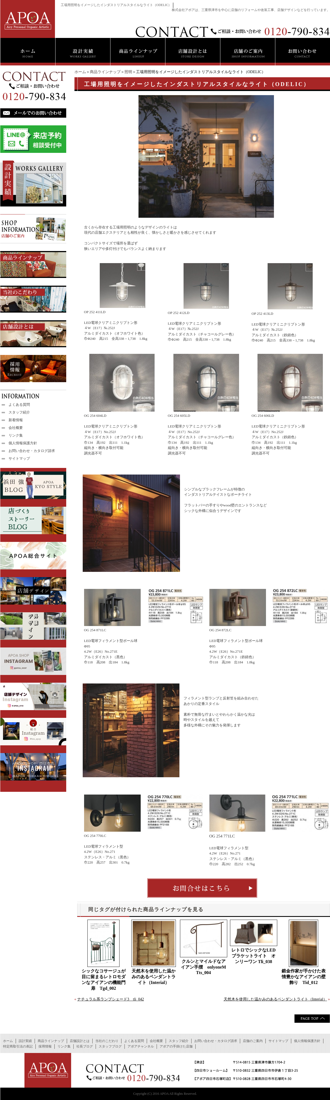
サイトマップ (19, 458)
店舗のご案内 (253, 1041)
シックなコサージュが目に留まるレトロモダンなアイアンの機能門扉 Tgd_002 (104, 980)
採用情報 (45, 1046)
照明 (128, 72)
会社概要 (16, 428)
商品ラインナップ (105, 72)
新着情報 (16, 420)
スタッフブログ (110, 1046)
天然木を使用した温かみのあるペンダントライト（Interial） (154, 977)
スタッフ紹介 (19, 412)
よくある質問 (19, 404)
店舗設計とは (80, 1041)
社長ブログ (84, 1046)
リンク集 (16, 435)
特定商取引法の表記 (18, 1046)
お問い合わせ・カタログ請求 (32, 451)
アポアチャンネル (140, 1046)
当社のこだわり (106, 1041)
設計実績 (25, 1041)
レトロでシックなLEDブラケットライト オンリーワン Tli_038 (253, 956)
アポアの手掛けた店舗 (176, 1046)
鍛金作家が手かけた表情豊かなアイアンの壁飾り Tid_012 (304, 977)
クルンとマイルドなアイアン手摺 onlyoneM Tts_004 (204, 967)
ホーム (80, 72)
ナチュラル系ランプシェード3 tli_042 (110, 999)
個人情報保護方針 (23, 443)
